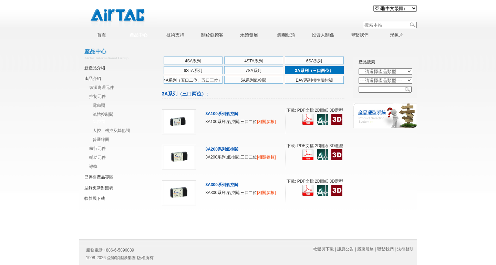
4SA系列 (193, 61)
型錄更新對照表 (98, 187)
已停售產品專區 (98, 177)
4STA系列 (253, 61)
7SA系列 (254, 70)
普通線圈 (101, 139)
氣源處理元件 (101, 87)
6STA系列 (193, 70)
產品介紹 (92, 78)
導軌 (93, 166)
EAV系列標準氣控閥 (314, 80)
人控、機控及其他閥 (111, 130)
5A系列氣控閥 (254, 80)
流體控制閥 (103, 114)
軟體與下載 (94, 198)
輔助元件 (97, 157)
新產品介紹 (94, 67)
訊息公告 (345, 249)
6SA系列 (314, 61)
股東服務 (365, 249)
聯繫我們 (385, 249)
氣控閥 (99, 121)
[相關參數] (266, 121)
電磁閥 (99, 105)
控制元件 (97, 96)
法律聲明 (405, 249)
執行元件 (97, 148)
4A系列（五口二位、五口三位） (193, 80)
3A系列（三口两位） (314, 70)
